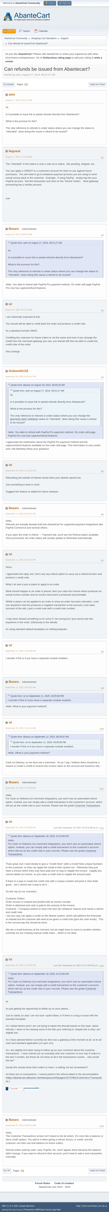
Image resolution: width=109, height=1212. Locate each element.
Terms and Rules (89, 1206)
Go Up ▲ (103, 1206)
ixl (10, 304)
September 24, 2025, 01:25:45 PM (20, 965)
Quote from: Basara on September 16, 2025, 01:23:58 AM (40, 836)
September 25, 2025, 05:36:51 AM (20, 1125)
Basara (13, 228)
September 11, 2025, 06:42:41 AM (20, 514)
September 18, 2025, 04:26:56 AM (20, 827)
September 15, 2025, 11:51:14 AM (20, 728)
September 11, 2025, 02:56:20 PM (20, 560)
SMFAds (5, 1210)
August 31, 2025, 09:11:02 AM (18, 310)
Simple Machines (26, 1206)
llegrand (14, 151)
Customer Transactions (87, 805)
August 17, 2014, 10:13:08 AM (18, 157)
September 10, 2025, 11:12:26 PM (20, 470)
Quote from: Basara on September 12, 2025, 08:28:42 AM (40, 736)
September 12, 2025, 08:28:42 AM (20, 687)
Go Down (8, 84)
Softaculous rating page (57, 57)
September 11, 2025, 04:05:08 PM (20, 651)
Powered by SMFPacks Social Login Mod (42, 1209)
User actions (97, 84)
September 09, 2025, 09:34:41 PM (20, 376)
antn (12, 94)
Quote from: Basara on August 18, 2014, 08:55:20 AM (38, 385)
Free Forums (17, 1210)
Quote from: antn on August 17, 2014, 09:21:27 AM (36, 243)
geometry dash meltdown (24, 419)
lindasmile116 (18, 370)
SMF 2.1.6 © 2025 (10, 1206)
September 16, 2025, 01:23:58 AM (20, 788)
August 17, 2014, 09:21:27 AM (18, 100)
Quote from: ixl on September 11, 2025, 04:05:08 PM (37, 696)
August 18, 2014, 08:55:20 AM (18, 234)
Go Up (6, 1171)
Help (78, 1206)
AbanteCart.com (47, 1187)
